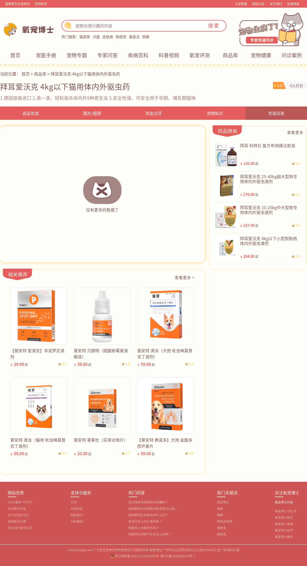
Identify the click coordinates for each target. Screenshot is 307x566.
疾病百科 (138, 55)
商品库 (230, 55)
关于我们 (276, 4)
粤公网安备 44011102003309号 (137, 556)
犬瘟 (96, 36)
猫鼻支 (134, 36)
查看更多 (295, 132)
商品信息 (31, 113)
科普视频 (169, 55)
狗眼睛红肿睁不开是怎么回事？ (149, 534)
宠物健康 (261, 55)
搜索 (214, 25)
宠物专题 (77, 55)
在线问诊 (77, 508)
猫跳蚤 (221, 534)
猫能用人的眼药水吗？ (143, 528)
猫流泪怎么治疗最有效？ (145, 521)
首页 (15, 55)
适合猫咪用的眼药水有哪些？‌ (148, 502)
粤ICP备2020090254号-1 (177, 556)
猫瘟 (220, 508)
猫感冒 (84, 36)
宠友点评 (153, 113)
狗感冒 (121, 36)
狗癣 (145, 36)
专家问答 (107, 55)
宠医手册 (46, 55)
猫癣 (220, 515)
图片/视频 (92, 113)
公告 (74, 502)
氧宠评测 (199, 55)
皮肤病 (107, 36)
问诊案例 (291, 55)
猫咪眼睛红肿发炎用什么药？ (148, 515)
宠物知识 (215, 113)
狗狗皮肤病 (224, 521)
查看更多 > (184, 277)
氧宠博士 (223, 502)
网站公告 (258, 4)
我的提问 (77, 515)
